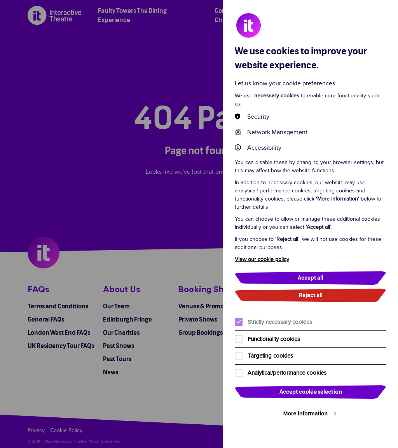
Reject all (311, 295)
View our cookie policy (262, 259)
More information (305, 413)
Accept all (310, 278)
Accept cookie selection (310, 392)
